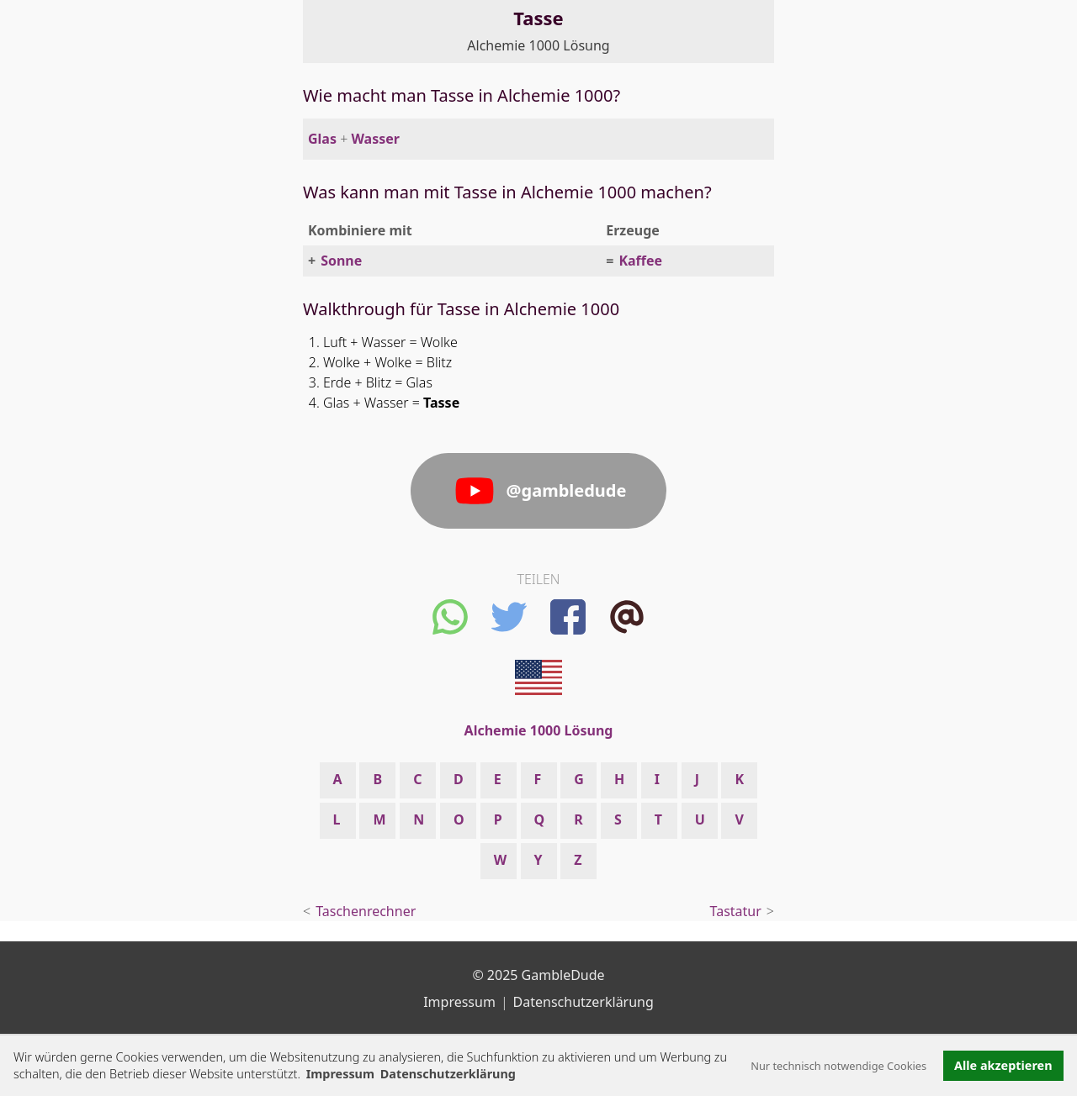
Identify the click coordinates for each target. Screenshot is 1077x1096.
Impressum (340, 1074)
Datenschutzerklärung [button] (448, 1074)
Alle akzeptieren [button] (1003, 1065)
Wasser (375, 138)
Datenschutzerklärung (583, 1002)
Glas (322, 138)
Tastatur (735, 911)
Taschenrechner (366, 911)
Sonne (341, 260)
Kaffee (640, 260)
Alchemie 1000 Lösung (538, 45)
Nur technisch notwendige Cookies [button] (838, 1065)
